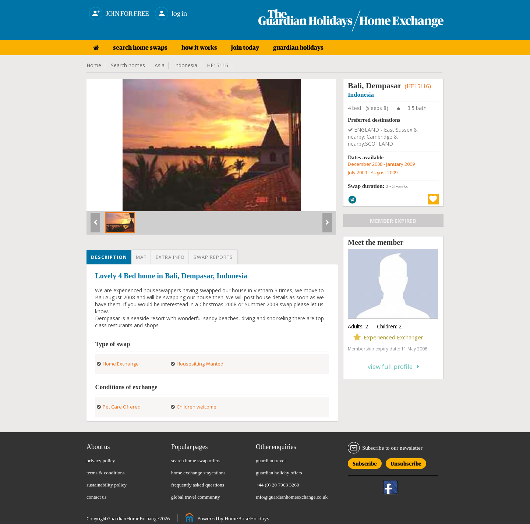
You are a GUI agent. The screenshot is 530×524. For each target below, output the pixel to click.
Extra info (170, 257)
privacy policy (100, 460)
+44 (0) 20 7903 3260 (277, 485)
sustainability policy (106, 485)
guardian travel (271, 460)
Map (141, 257)
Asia (160, 65)
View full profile (393, 366)
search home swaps (140, 47)
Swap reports (213, 257)
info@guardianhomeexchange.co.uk (292, 497)
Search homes (128, 65)
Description (109, 257)
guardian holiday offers (279, 472)
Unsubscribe (406, 462)
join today (245, 47)
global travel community (195, 497)
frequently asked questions (197, 485)
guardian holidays (298, 47)
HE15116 (217, 65)
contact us (96, 497)
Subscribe (365, 462)
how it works (199, 47)
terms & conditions (105, 472)
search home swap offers (195, 460)
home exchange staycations (198, 472)
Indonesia (185, 65)
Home (93, 65)
